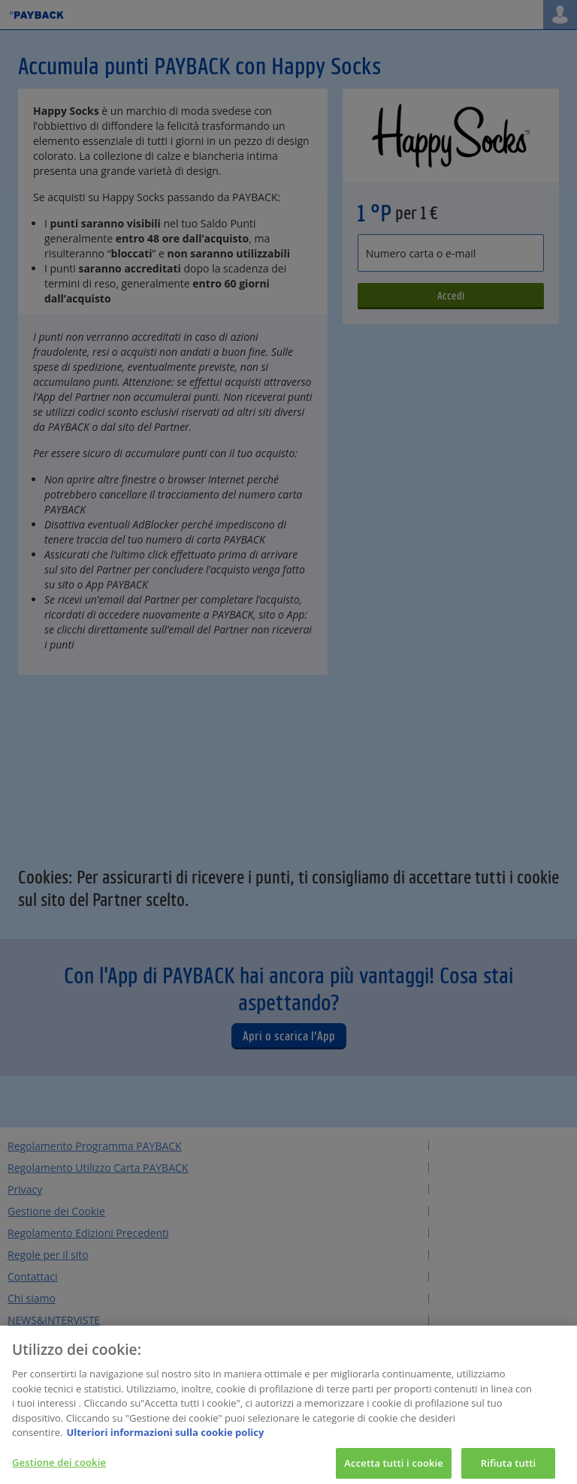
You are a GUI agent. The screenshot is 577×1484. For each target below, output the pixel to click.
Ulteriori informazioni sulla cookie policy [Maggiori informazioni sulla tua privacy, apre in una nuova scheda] (165, 1437)
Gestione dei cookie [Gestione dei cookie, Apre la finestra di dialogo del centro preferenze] (59, 1467)
